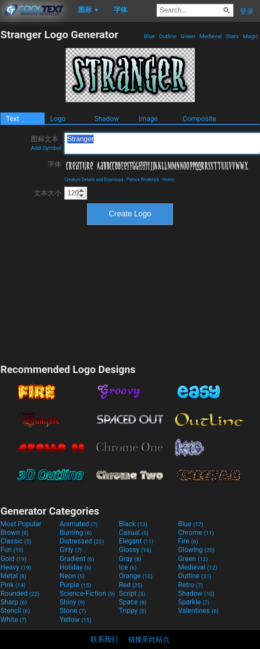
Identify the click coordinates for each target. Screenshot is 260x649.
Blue (149, 36)
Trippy (132, 611)
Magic (251, 36)
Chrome (196, 532)
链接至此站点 (148, 639)
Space (132, 602)
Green (188, 36)
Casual (133, 532)
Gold (13, 559)
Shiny (72, 602)
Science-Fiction (87, 593)
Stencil (15, 611)
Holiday (75, 567)
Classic (15, 541)
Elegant (136, 541)
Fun (12, 550)
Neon (72, 576)
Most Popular (21, 524)
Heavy (15, 567)
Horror (168, 179)
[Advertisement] (130, 293)
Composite (199, 119)
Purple (75, 585)
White (13, 620)
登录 (247, 11)
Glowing (196, 550)
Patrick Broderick (143, 179)
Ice (127, 567)
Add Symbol (46, 148)
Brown (14, 532)
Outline (167, 36)
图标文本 (46, 143)
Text (12, 119)
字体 (54, 164)
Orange (136, 576)
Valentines (198, 611)
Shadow (106, 119)
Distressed (82, 541)
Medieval (210, 36)
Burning (76, 532)
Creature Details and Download (93, 179)
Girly (71, 550)
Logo (58, 119)
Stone (73, 611)
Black (133, 524)
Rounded (19, 593)
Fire (188, 541)
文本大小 (47, 193)
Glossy (135, 550)
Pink (13, 585)
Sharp (13, 602)
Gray (130, 559)
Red (130, 585)
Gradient (77, 559)
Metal (13, 576)
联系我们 (104, 639)
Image (148, 119)
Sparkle (193, 602)
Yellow (75, 620)
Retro (190, 585)
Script (132, 593)
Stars (232, 36)
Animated (79, 524)
